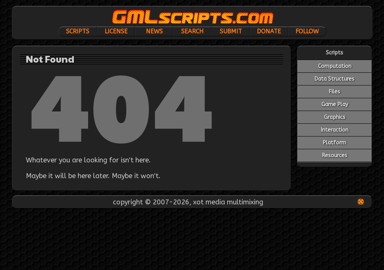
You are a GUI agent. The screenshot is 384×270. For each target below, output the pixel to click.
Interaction (334, 130)
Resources (334, 155)
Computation (334, 66)
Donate (269, 31)
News (154, 31)
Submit (231, 31)
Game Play (334, 104)
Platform (334, 143)
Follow (307, 31)
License (116, 31)
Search (192, 31)
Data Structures (334, 79)
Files (334, 91)
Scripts (77, 31)
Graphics (334, 117)
